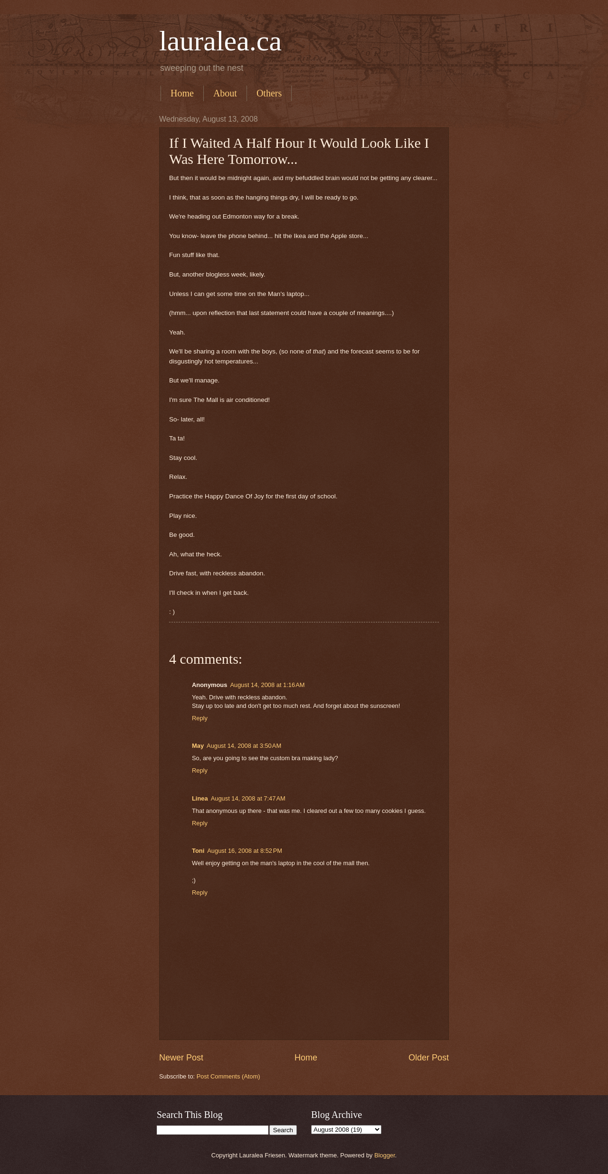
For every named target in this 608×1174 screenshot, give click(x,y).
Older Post (428, 1057)
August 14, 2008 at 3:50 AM (244, 745)
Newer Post (181, 1057)
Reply (200, 718)
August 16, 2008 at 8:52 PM (244, 850)
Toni (198, 850)
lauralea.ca (220, 41)
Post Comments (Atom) (228, 1076)
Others (269, 93)
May (198, 745)
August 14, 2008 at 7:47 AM (248, 798)
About (225, 93)
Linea (200, 798)
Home (182, 93)
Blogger (384, 1155)
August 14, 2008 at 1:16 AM (267, 684)
